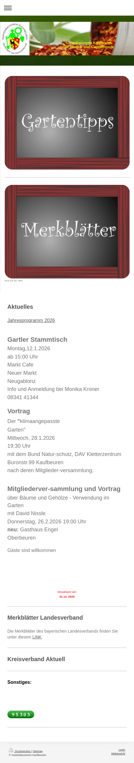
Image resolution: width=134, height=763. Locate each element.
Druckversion (20, 751)
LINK (37, 637)
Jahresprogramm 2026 (31, 320)
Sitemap (38, 751)
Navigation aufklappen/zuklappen (67, 7)
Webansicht (118, 753)
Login (122, 749)
